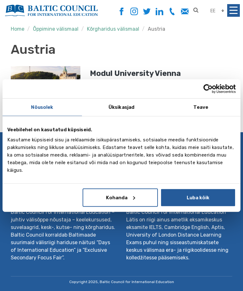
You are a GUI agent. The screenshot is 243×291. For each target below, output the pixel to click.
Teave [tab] (200, 107)
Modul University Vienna (135, 73)
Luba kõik (198, 197)
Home (17, 29)
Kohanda (120, 197)
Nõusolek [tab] (42, 107)
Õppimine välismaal (55, 29)
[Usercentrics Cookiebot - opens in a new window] (208, 89)
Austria (156, 29)
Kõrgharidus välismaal (113, 29)
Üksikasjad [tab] (121, 107)
